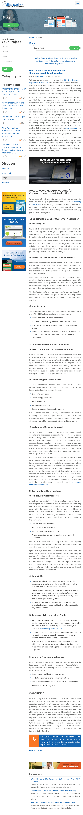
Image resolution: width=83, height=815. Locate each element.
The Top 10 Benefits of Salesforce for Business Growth (54, 802)
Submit (7, 69)
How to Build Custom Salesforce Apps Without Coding (53, 791)
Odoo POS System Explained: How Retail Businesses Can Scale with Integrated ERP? (14, 148)
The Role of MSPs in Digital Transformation (13, 118)
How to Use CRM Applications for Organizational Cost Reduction (47, 72)
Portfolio (5, 168)
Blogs (5, 177)
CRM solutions (71, 128)
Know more (10, 25)
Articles (5, 182)
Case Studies (7, 173)
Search (75, 48)
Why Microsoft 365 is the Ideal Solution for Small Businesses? (13, 106)
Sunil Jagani (40, 76)
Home (31, 37)
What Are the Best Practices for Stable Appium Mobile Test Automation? (11, 132)
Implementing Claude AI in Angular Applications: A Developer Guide (14, 92)
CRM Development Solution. (51, 628)
